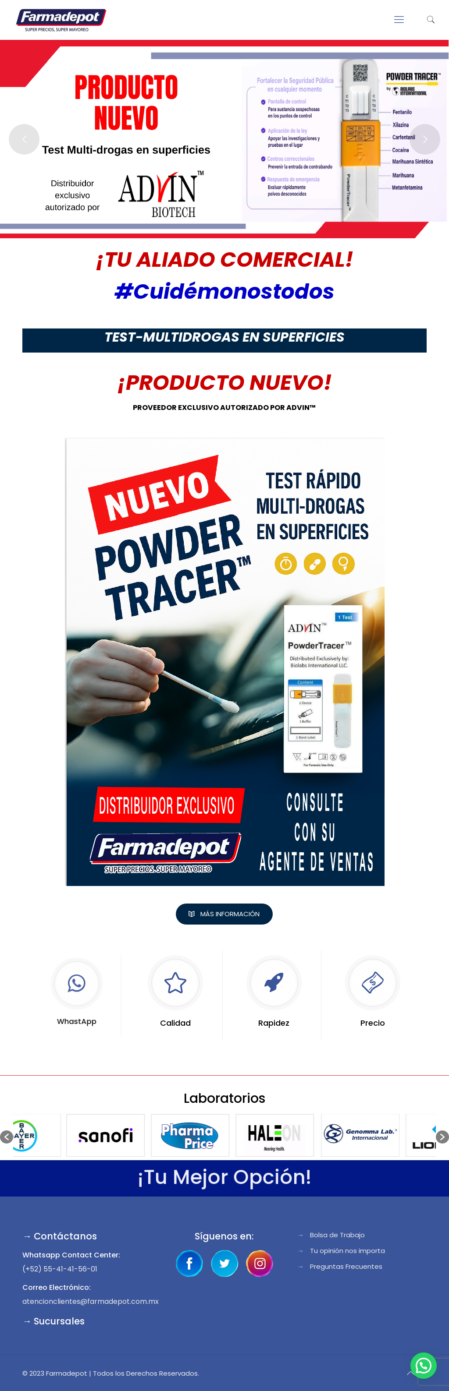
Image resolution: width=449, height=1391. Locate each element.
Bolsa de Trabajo (337, 1234)
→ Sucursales (53, 1321)
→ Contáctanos (59, 1236)
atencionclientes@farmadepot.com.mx (90, 1301)
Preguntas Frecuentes (346, 1266)
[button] (6, 1137)
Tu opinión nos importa (347, 1250)
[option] (55, 1137)
